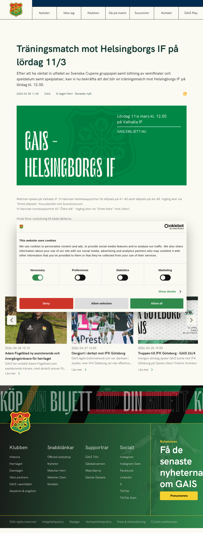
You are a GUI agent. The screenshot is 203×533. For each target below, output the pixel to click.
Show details (167, 291)
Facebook (127, 471)
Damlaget (16, 471)
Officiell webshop (59, 457)
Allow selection (101, 303)
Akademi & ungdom (22, 491)
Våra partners (18, 477)
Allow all (157, 303)
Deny (46, 303)
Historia (14, 457)
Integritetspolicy (53, 522)
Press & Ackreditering (131, 522)
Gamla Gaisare (95, 477)
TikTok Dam (128, 498)
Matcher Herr (56, 471)
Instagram (127, 457)
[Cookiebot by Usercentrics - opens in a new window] (167, 227)
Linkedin (126, 477)
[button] (69, 13)
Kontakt (166, 13)
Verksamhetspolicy (98, 522)
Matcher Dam (56, 477)
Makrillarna (93, 471)
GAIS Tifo (91, 457)
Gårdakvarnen (95, 464)
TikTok (124, 491)
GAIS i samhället (20, 484)
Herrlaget (15, 464)
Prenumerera (179, 496)
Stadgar (74, 522)
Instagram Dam (130, 464)
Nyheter (44, 13)
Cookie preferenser (164, 522)
